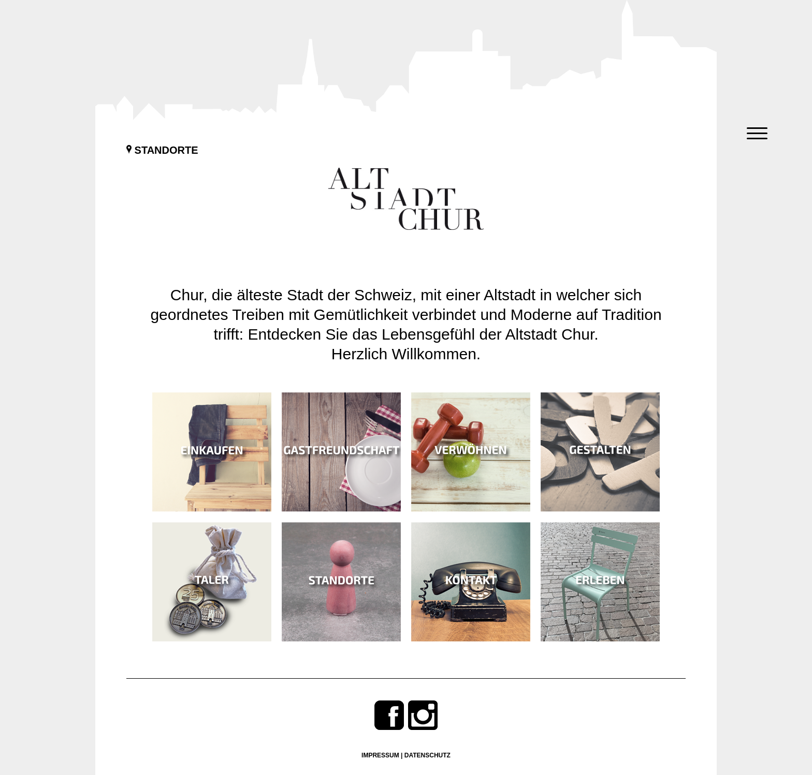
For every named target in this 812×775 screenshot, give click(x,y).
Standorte (162, 150)
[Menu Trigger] (757, 133)
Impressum (380, 755)
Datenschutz (427, 755)
